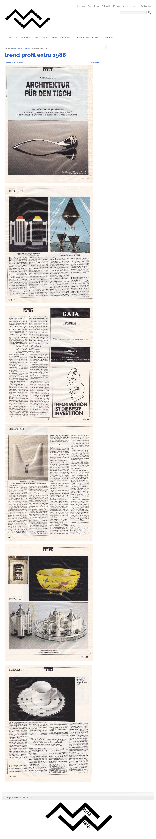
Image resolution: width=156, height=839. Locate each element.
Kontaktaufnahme (60, 38)
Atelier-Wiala (18, 48)
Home (9, 38)
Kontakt (125, 6)
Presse (96, 6)
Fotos (90, 6)
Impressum (134, 6)
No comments (94, 62)
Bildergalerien (23, 38)
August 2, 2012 (10, 62)
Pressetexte (41, 38)
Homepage (81, 6)
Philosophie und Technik (111, 6)
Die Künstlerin (146, 6)
